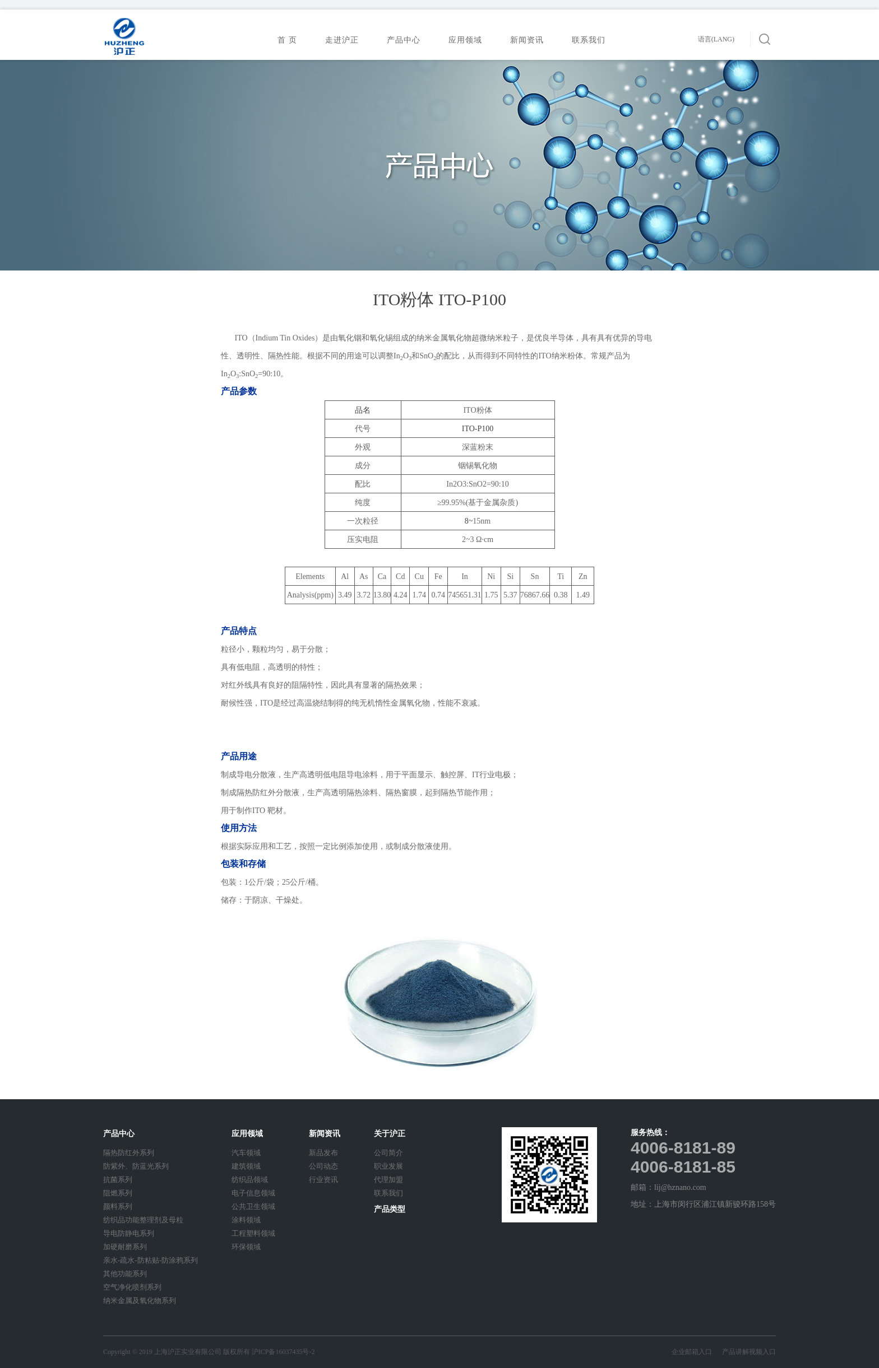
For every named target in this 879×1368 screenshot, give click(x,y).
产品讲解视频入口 (749, 1352)
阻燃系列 (117, 1193)
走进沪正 (345, 40)
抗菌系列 (117, 1179)
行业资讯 (323, 1179)
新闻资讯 (530, 40)
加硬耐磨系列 (125, 1247)
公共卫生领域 (253, 1206)
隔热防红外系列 (128, 1152)
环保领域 (246, 1247)
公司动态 (323, 1166)
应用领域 (468, 40)
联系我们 (592, 40)
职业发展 (388, 1166)
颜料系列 (117, 1206)
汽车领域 (246, 1152)
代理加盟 (388, 1179)
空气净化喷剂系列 (132, 1287)
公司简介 (388, 1152)
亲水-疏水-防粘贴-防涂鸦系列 (150, 1260)
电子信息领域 (253, 1193)
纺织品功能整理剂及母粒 (143, 1220)
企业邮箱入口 (697, 1352)
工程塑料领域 (253, 1233)
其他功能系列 (125, 1273)
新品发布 (323, 1152)
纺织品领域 (250, 1179)
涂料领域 (246, 1220)
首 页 (287, 40)
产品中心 (407, 40)
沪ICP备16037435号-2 (283, 1352)
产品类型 (389, 1209)
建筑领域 (246, 1166)
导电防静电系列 (128, 1233)
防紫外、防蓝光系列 (136, 1166)
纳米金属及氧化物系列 (139, 1300)
